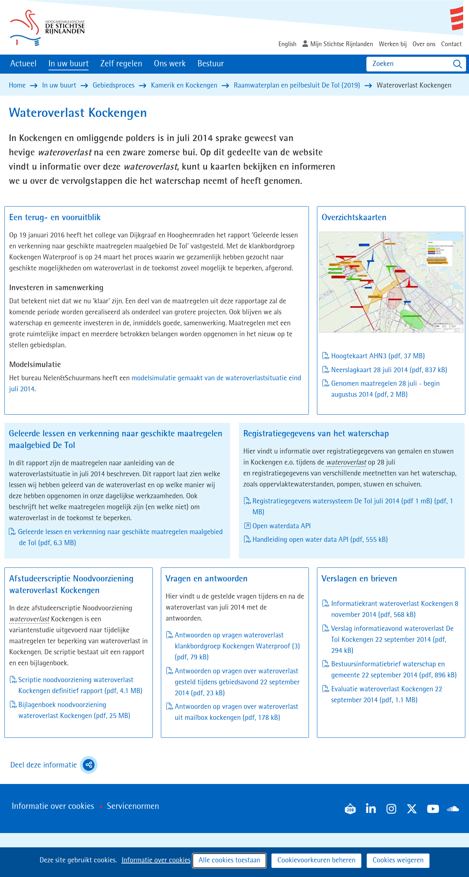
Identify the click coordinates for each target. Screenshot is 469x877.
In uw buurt (68, 64)
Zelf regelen (121, 64)
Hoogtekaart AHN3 (378, 356)
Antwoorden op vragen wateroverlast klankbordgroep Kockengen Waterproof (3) (237, 646)
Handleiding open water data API (320, 540)
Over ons (424, 44)
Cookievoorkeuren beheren (316, 860)
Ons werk (170, 64)
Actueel (23, 64)
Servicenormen (133, 806)
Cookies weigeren (398, 860)
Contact (451, 44)
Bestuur (210, 64)
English (287, 44)
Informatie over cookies (156, 860)
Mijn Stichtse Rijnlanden (341, 44)
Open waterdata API (281, 526)
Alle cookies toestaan (229, 860)
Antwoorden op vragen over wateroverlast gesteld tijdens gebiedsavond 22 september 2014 (237, 682)
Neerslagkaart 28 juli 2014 (389, 370)
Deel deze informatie (53, 765)
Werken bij (393, 44)
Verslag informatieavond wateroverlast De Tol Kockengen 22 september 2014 (392, 640)
